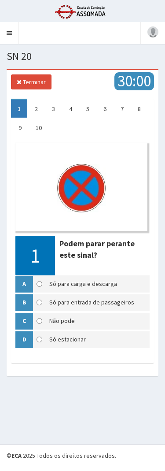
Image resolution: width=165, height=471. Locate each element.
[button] (9, 33)
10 (39, 128)
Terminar (31, 82)
